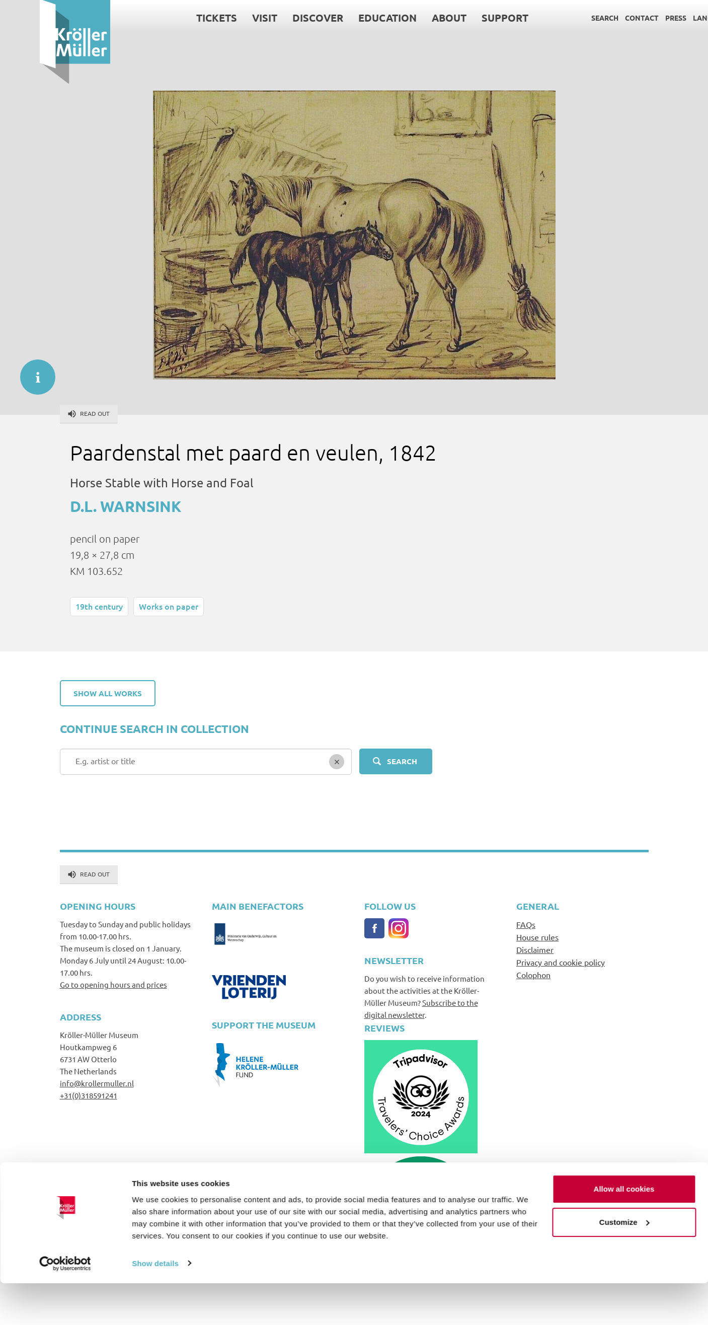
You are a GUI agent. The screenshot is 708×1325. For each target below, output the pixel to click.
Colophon (533, 975)
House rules (537, 937)
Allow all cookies (624, 1231)
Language (673, 17)
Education (348, 17)
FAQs (525, 924)
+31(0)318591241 (88, 1095)
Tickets (177, 17)
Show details (155, 1305)
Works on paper (168, 606)
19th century (99, 606)
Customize (624, 1264)
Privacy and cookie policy (560, 962)
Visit (225, 17)
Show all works (107, 693)
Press (636, 17)
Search (565, 17)
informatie (32, 372)
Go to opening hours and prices (113, 984)
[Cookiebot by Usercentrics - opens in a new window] (65, 1305)
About (409, 17)
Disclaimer (535, 949)
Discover (278, 17)
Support (465, 17)
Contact (602, 17)
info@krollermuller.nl (97, 1083)
